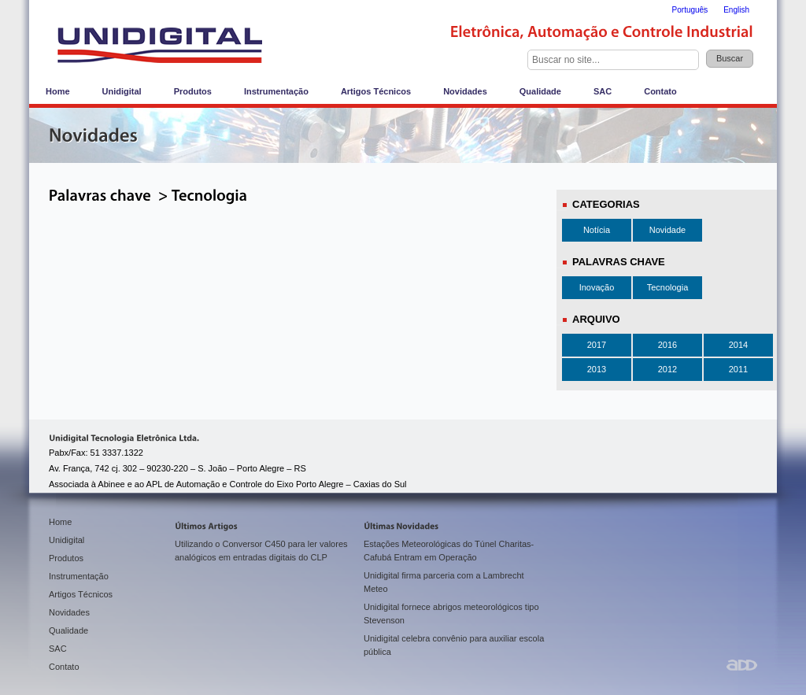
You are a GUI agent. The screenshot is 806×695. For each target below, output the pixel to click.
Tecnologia (668, 287)
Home (58, 91)
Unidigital (122, 91)
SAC (602, 91)
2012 (667, 369)
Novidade (667, 230)
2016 (667, 344)
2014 (738, 344)
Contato (660, 91)
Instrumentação (276, 91)
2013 (596, 369)
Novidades (465, 91)
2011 (738, 369)
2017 (596, 344)
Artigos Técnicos (376, 91)
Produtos (193, 91)
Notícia (596, 230)
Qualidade (540, 91)
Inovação (597, 287)
